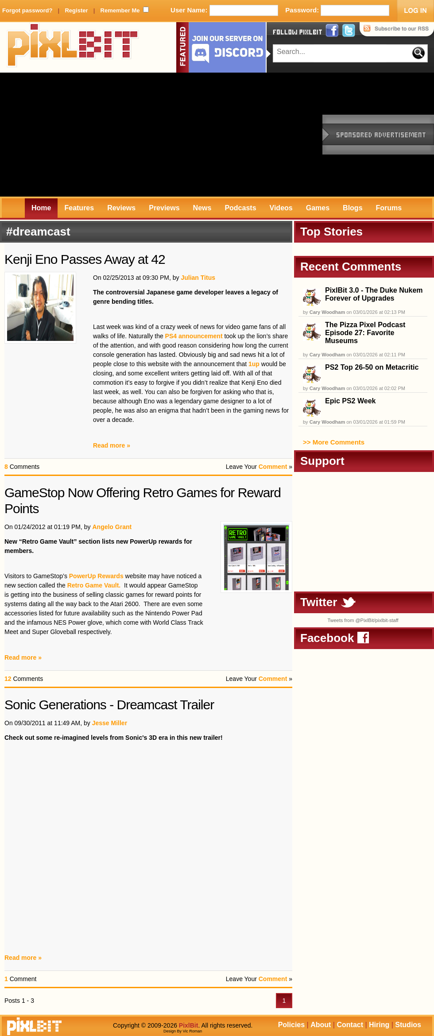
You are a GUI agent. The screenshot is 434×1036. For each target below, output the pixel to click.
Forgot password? (27, 10)
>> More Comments (333, 442)
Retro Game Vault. (94, 585)
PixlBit (73, 47)
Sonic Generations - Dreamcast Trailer (109, 704)
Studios (408, 1024)
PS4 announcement (193, 336)
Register (76, 10)
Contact (350, 1024)
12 (8, 678)
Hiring (379, 1024)
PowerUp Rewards (96, 576)
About (320, 1024)
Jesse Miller (109, 723)
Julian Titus (198, 277)
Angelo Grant (112, 526)
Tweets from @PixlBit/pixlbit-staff (362, 620)
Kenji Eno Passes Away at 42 (84, 259)
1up (254, 363)
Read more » (111, 445)
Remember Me (120, 10)
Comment (273, 466)
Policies (291, 1024)
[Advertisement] (120, 135)
